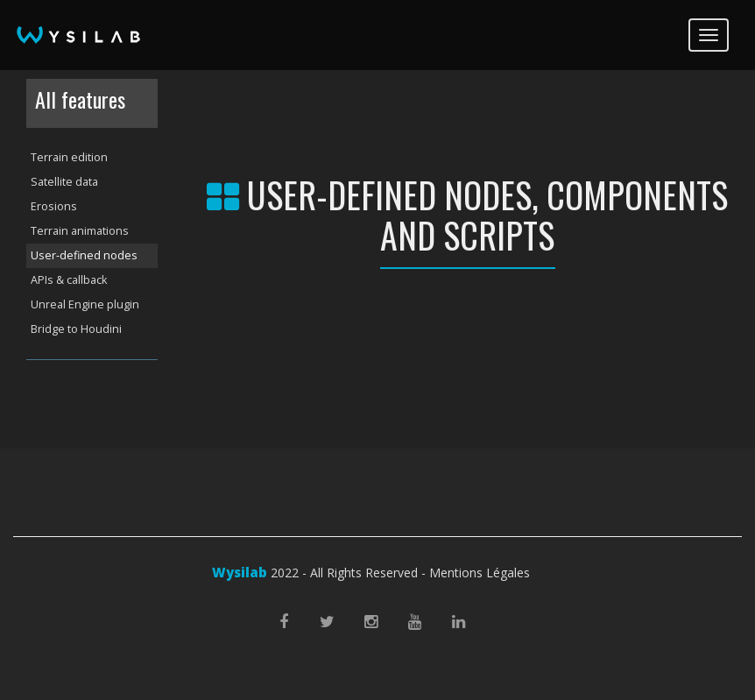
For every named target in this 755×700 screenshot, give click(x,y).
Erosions (54, 206)
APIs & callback (69, 279)
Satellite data (64, 181)
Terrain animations (80, 230)
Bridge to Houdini (76, 329)
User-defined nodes (84, 255)
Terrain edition (69, 157)
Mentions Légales (479, 572)
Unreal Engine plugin (85, 304)
